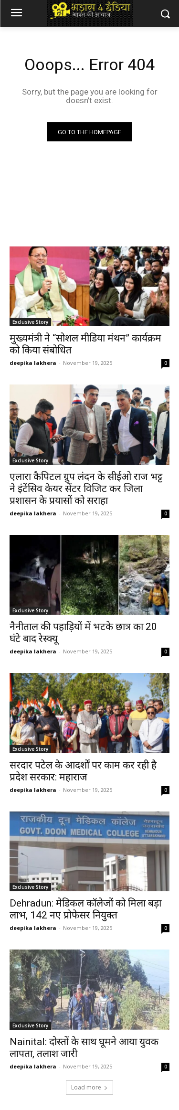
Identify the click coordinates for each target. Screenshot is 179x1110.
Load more (89, 1087)
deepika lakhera (33, 362)
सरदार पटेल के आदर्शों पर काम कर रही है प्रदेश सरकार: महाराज (83, 771)
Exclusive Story (30, 322)
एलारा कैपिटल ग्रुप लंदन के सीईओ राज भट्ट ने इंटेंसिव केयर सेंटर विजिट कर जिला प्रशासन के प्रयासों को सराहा (86, 488)
